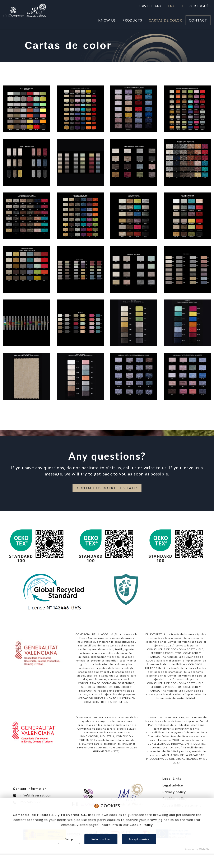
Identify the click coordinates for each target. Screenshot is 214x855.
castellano (151, 6)
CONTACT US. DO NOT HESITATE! (107, 488)
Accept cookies (139, 839)
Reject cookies (101, 839)
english (175, 6)
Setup (69, 839)
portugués (200, 6)
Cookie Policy (141, 825)
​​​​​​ (80, 376)
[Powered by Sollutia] (107, 849)
